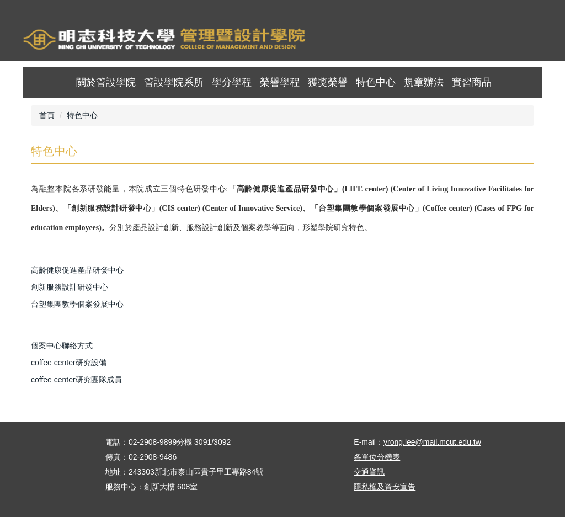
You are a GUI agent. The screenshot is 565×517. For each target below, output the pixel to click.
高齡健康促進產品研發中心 (77, 269)
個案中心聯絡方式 (62, 345)
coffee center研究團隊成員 (76, 379)
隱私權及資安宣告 (384, 486)
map (474, 41)
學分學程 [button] (232, 82)
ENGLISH (504, 41)
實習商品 (472, 82)
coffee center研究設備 (68, 362)
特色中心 (376, 82)
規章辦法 (424, 82)
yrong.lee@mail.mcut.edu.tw (432, 442)
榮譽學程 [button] (280, 82)
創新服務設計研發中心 (69, 287)
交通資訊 (369, 471)
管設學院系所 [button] (174, 82)
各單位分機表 (377, 456)
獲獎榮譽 (328, 82)
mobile (535, 41)
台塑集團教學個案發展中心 (77, 304)
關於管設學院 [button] (106, 82)
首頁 (444, 41)
